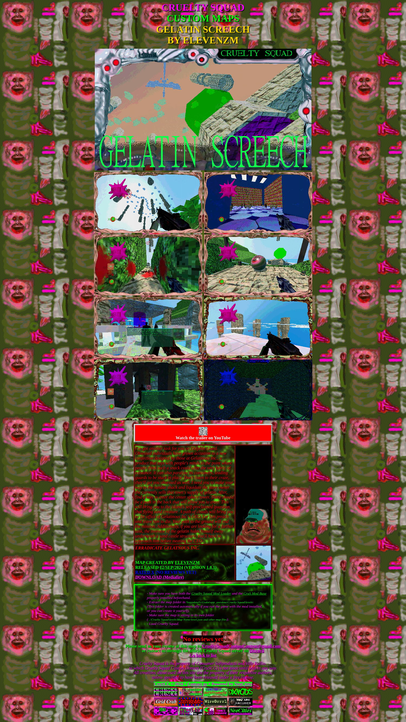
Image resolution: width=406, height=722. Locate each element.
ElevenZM (187, 562)
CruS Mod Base (254, 593)
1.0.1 (210, 567)
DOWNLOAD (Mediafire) (159, 577)
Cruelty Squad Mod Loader (211, 593)
